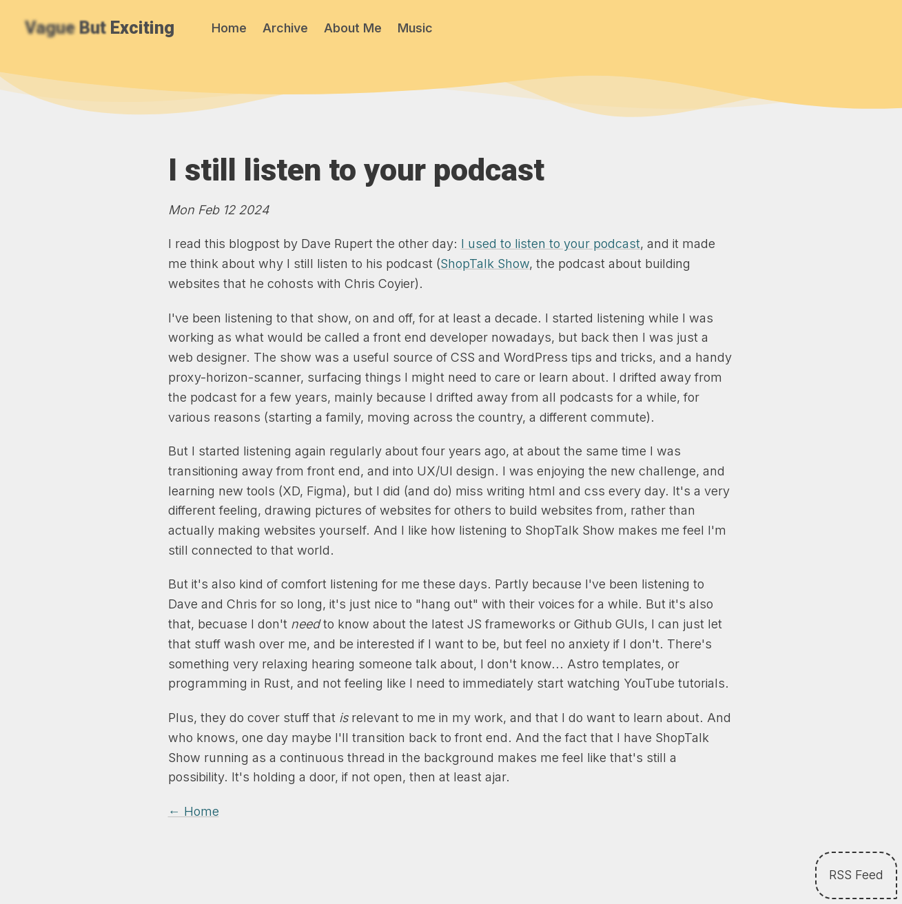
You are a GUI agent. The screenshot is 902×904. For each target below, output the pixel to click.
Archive (285, 28)
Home (229, 28)
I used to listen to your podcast (550, 243)
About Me (353, 28)
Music (415, 28)
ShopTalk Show (484, 263)
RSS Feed (856, 874)
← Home (193, 811)
